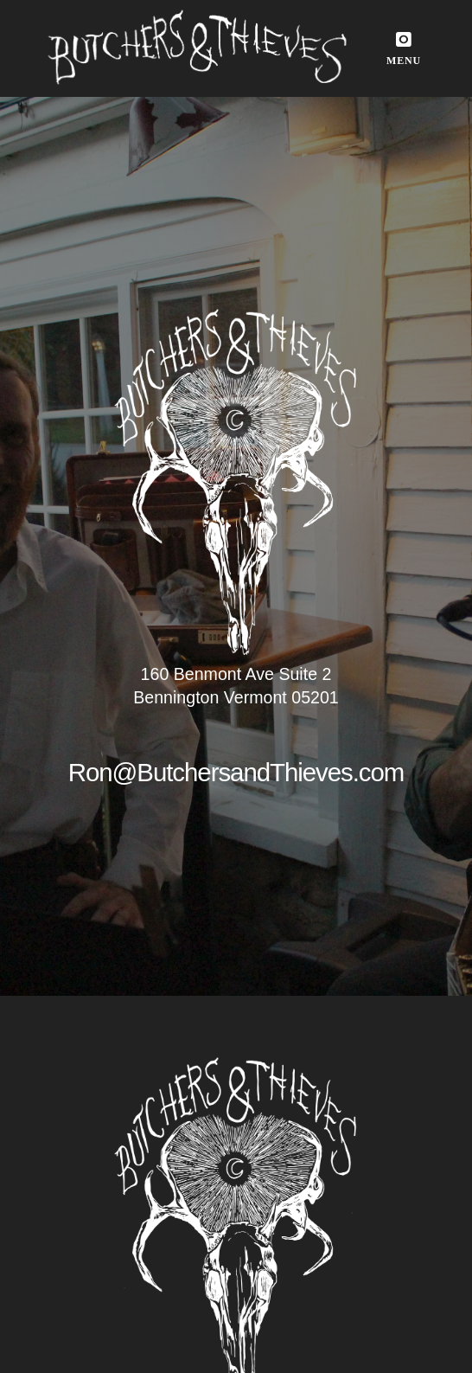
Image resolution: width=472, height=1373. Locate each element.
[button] (403, 48)
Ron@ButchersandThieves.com (236, 772)
